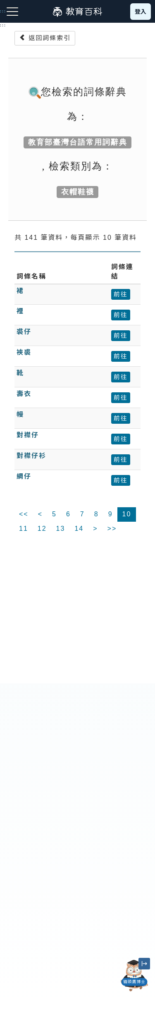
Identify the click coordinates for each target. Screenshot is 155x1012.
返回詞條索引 (45, 37)
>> (112, 528)
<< (24, 514)
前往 (121, 294)
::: (3, 25)
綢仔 (24, 476)
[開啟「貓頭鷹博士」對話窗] (134, 975)
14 (78, 528)
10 (126, 514)
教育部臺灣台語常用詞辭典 (77, 142)
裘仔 (24, 331)
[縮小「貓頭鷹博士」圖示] (144, 963)
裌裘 (24, 352)
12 (42, 528)
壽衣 (24, 393)
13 (60, 528)
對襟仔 (28, 435)
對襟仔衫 (31, 455)
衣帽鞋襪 (77, 192)
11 (23, 528)
